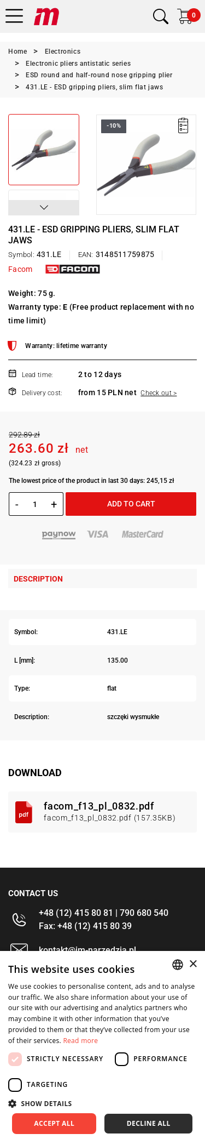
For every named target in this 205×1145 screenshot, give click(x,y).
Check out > (158, 393)
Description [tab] (38, 578)
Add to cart (131, 503)
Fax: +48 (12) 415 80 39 (85, 926)
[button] (43, 207)
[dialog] (102, 1048)
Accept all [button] (54, 1123)
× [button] (193, 964)
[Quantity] (35, 504)
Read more (80, 1040)
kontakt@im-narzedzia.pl (87, 950)
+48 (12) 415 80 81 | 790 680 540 (103, 913)
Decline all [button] (149, 1123)
